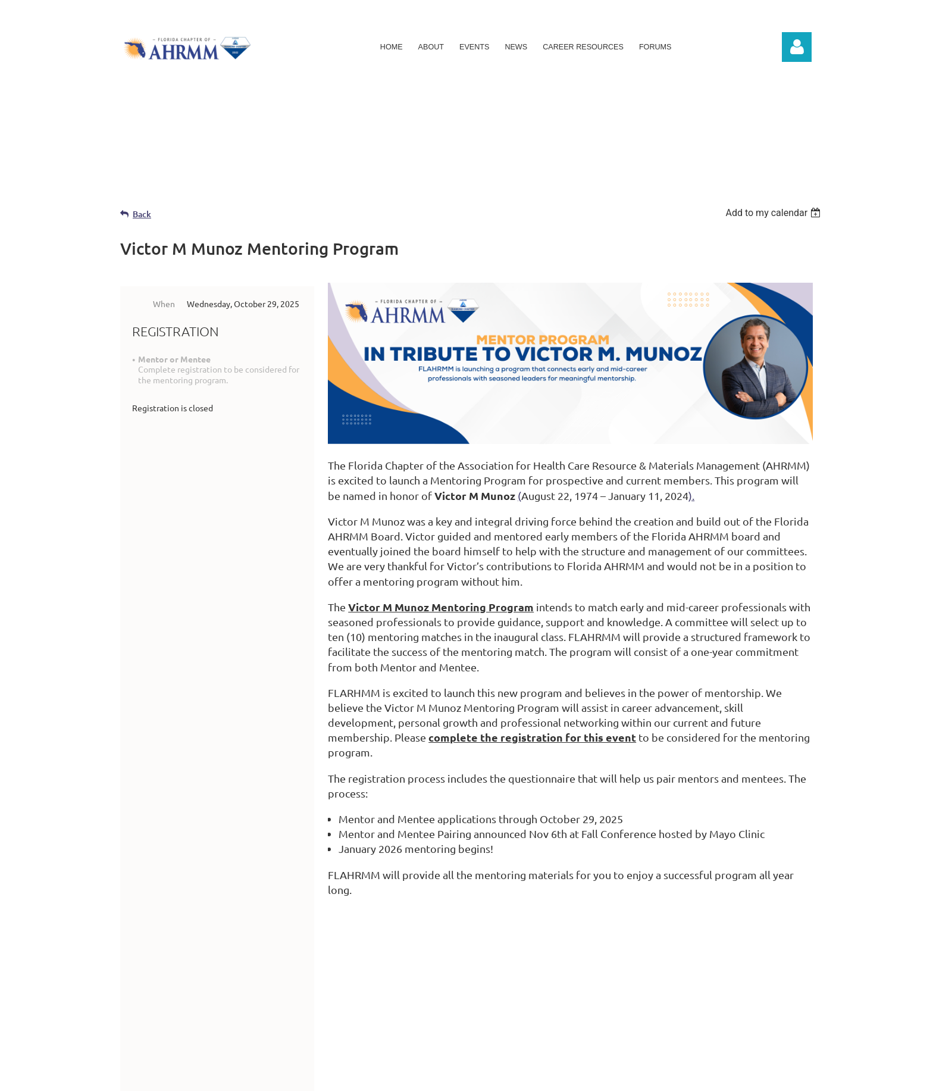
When (164, 303)
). (691, 495)
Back (142, 214)
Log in (797, 47)
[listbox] (774, 212)
